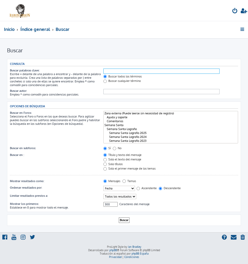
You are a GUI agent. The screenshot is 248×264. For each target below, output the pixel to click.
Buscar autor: (18, 91)
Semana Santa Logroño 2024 (171, 137)
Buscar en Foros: (21, 113)
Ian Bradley (134, 246)
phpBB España (140, 253)
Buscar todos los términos (122, 76)
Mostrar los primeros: (24, 204)
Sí (107, 148)
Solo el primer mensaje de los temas (129, 168)
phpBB (113, 250)
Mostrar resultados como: (27, 181)
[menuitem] (235, 11)
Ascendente (147, 188)
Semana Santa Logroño (171, 129)
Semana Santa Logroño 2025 (171, 133)
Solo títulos (113, 164)
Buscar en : (17, 155)
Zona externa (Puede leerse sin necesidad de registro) (171, 113)
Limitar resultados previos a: (29, 196)
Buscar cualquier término (122, 81)
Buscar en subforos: (23, 148)
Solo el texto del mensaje (122, 159)
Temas (129, 181)
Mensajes (111, 181)
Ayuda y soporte (171, 117)
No (117, 148)
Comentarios (171, 121)
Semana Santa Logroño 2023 (171, 141)
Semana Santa (171, 125)
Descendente (170, 188)
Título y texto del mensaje (122, 155)
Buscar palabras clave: (24, 70)
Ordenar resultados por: (26, 187)
